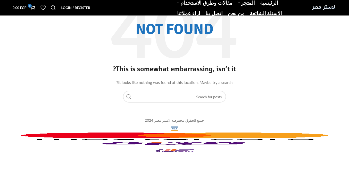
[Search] (53, 8)
